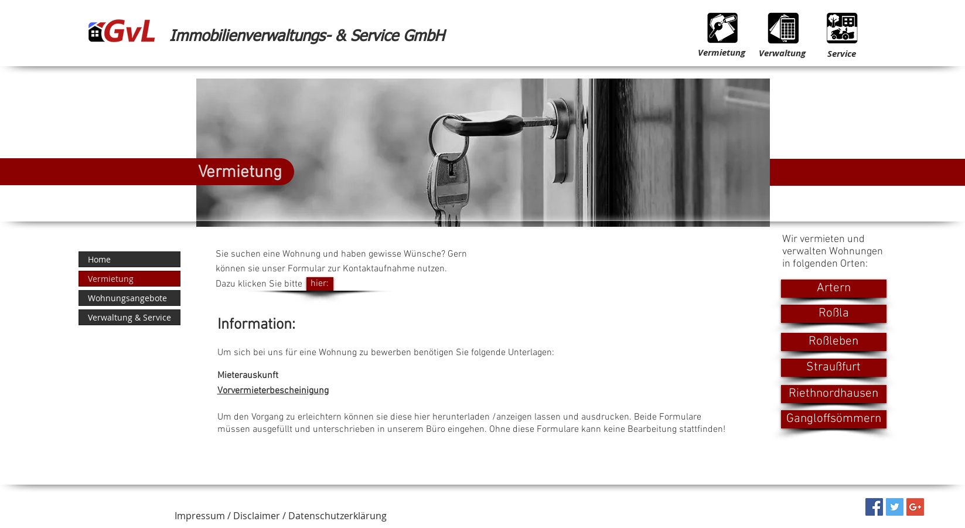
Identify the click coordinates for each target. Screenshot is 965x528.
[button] (281, 516)
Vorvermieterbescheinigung (273, 391)
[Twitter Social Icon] (894, 507)
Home (99, 259)
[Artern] (833, 289)
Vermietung (111, 278)
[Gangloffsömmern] (833, 419)
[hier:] (319, 284)
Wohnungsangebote (127, 298)
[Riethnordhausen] (833, 394)
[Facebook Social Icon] (874, 507)
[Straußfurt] (833, 368)
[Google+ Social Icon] (915, 507)
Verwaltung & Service (129, 317)
